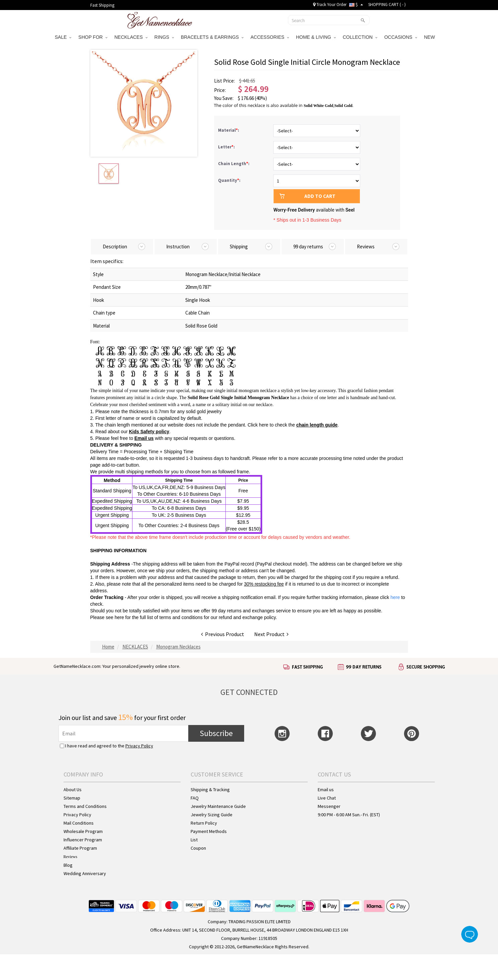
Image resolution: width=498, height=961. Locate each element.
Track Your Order (329, 4)
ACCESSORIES (270, 37)
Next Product (271, 634)
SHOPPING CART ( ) (387, 4)
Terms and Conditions (85, 806)
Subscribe (216, 733)
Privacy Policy (139, 746)
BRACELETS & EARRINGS (212, 37)
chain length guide (317, 425)
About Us (73, 790)
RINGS (164, 37)
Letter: (227, 147)
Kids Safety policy (149, 431)
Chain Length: (234, 163)
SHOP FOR (92, 37)
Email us (144, 438)
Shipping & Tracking (210, 790)
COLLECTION (360, 37)
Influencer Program (83, 840)
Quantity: (229, 180)
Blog (68, 865)
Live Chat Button (469, 934)
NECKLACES (130, 37)
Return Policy (204, 823)
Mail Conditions (79, 823)
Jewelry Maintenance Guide (218, 806)
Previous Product (222, 634)
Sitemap (72, 798)
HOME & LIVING (316, 37)
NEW (430, 37)
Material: (229, 130)
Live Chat (327, 798)
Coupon (198, 848)
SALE (63, 37)
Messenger (329, 806)
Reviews (70, 856)
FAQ (195, 798)
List (194, 840)
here (119, 617)
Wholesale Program (83, 831)
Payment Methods (209, 831)
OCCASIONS (400, 37)
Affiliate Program (80, 848)
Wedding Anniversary (85, 873)
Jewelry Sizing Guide (211, 815)
